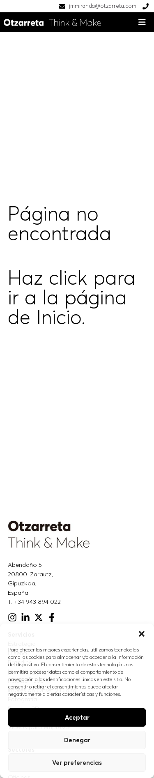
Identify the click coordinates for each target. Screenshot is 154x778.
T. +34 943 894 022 (34, 601)
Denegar (77, 740)
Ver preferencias (77, 762)
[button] (142, 634)
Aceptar (77, 717)
